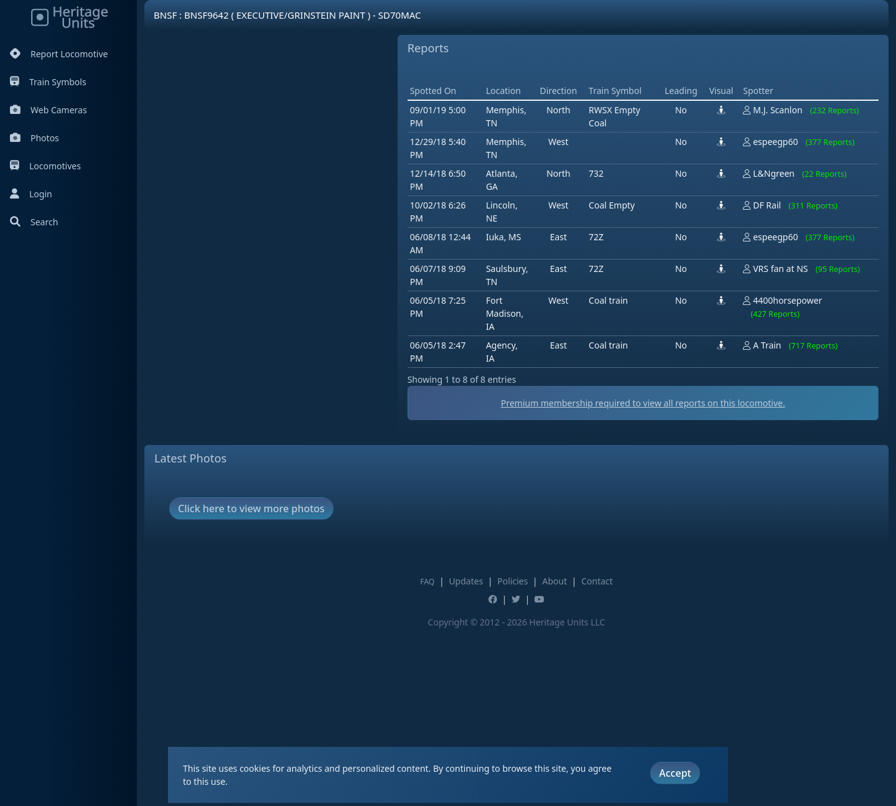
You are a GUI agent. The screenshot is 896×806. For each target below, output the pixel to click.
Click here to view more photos (251, 686)
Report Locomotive (59, 54)
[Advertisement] (634, 159)
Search (34, 222)
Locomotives (45, 166)
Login (31, 194)
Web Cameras (48, 110)
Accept (675, 773)
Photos (34, 138)
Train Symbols (48, 82)
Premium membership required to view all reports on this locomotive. (643, 580)
